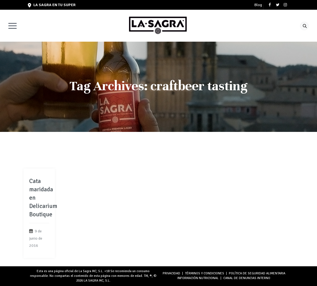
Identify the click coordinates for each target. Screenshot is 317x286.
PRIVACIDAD (171, 273)
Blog (258, 5)
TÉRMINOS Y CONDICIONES (204, 273)
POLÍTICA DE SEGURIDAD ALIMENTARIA (257, 273)
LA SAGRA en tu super (52, 4)
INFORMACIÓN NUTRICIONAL (198, 278)
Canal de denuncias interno (246, 278)
